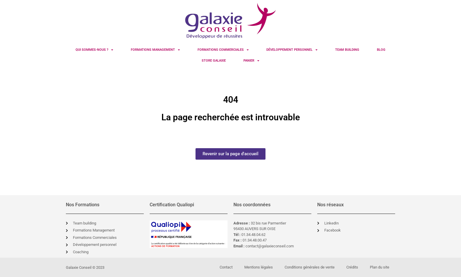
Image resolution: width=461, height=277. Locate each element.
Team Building (347, 50)
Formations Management (155, 49)
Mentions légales (258, 267)
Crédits (352, 267)
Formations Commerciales (223, 49)
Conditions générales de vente (310, 267)
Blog (381, 50)
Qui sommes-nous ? (94, 49)
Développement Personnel (292, 49)
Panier (251, 60)
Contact (226, 267)
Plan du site (379, 267)
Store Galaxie (214, 61)
